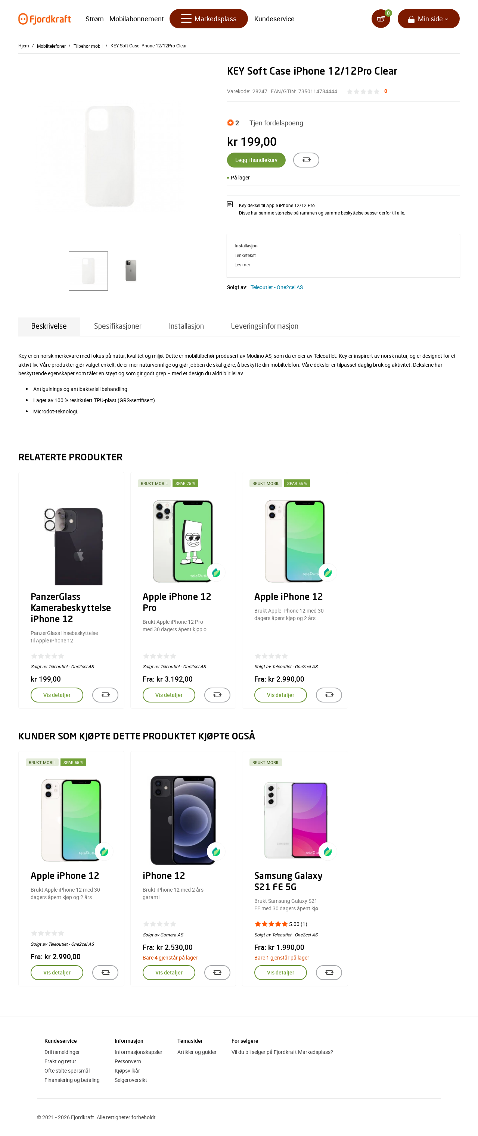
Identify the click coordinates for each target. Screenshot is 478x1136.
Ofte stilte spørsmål (67, 1070)
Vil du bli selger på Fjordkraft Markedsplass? (282, 1051)
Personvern (128, 1061)
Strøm (95, 18)
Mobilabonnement (136, 18)
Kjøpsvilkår (127, 1070)
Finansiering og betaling (72, 1079)
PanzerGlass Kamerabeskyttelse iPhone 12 (71, 609)
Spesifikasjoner (118, 326)
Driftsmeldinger (62, 1051)
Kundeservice (274, 18)
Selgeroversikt (131, 1079)
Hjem (23, 45)
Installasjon (186, 326)
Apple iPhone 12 (288, 597)
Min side (430, 18)
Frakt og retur (60, 1061)
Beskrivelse (49, 326)
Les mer (242, 264)
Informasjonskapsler (138, 1051)
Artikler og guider (197, 1051)
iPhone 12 (164, 876)
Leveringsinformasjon (264, 326)
